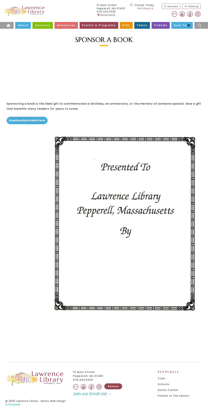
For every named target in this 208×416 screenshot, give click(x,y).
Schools (163, 384)
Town (161, 378)
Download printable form (27, 120)
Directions (106, 15)
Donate (113, 386)
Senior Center (168, 390)
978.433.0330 (106, 11)
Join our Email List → (92, 393)
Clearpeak (13, 404)
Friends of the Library (173, 395)
